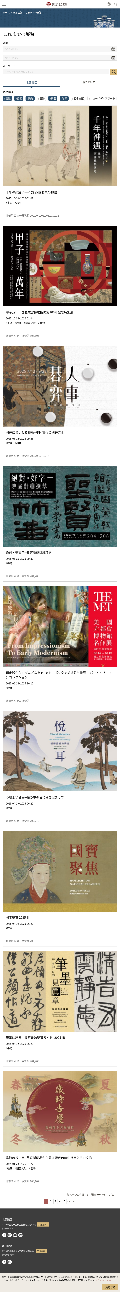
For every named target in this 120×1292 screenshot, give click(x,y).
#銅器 (53, 98)
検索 (113, 72)
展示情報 (17, 12)
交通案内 (42, 1224)
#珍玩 (64, 98)
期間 (5, 43)
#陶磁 (30, 98)
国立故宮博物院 (57, 4)
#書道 (7, 98)
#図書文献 (78, 98)
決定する (110, 1287)
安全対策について (104, 1280)
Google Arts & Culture (20, 1235)
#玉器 (41, 98)
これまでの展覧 (33, 12)
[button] (108, 4)
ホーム (6, 12)
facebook (4, 1235)
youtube (15, 1235)
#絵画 (18, 98)
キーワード (9, 66)
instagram (10, 1235)
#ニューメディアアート (102, 98)
